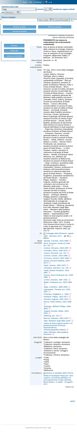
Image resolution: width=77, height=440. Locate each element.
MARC (72, 401)
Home (25, 2)
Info (30, 2)
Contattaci (38, 2)
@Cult (39, 428)
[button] (48, 9)
